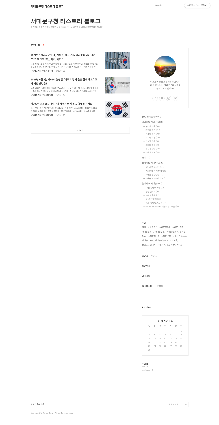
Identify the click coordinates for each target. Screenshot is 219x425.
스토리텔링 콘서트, (175, 244)
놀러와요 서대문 (152, 183)
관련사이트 (173, 404)
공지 (146, 157)
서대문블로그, (148, 231)
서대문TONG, (148, 240)
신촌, (182, 227)
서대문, (175, 227)
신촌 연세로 (152, 191)
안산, (144, 227)
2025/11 (165, 321)
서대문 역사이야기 (155, 178)
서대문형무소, (165, 227)
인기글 (154, 255)
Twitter (159, 285)
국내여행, (174, 240)
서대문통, (152, 235)
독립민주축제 (153, 199)
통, (159, 235)
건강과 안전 (152, 148)
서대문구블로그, (162, 240)
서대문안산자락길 (154, 187)
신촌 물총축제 (153, 195)
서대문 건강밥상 (154, 174)
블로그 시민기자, (149, 244)
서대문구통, (160, 231)
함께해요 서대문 (152, 162)
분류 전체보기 (151, 116)
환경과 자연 (152, 130)
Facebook (147, 285)
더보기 (80, 130)
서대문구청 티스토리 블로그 (47, 6)
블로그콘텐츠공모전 (155, 202)
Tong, (144, 235)
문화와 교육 (152, 126)
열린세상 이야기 (154, 167)
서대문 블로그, (172, 231)
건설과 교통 (152, 141)
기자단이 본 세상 (155, 170)
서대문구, (162, 244)
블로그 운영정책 (37, 404)
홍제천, (183, 231)
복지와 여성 (152, 137)
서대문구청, (166, 235)
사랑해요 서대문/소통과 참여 (42, 70)
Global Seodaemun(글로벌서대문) (162, 206)
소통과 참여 (152, 152)
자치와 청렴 (152, 144)
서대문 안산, (153, 227)
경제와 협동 (152, 133)
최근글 (145, 255)
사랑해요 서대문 (152, 121)
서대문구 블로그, (180, 235)
